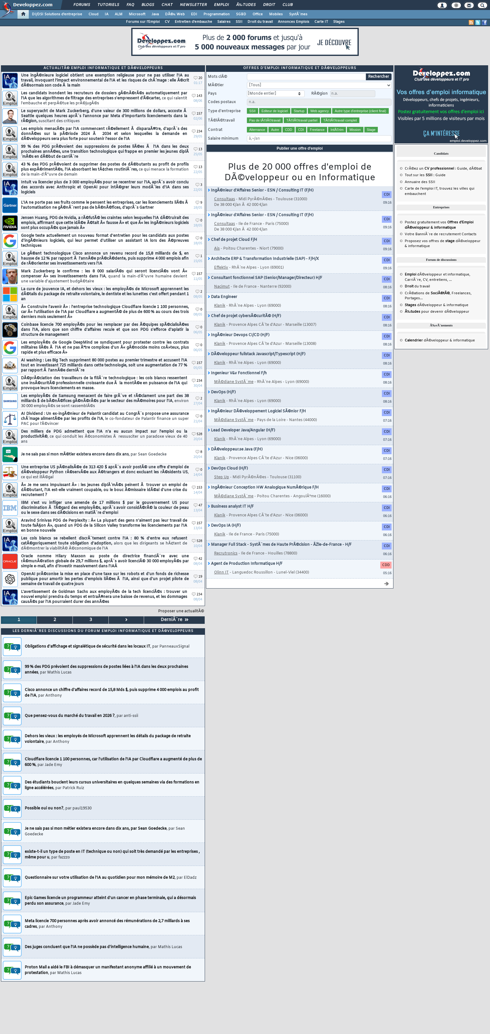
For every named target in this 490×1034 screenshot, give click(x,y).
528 (197, 434)
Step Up (221, 477)
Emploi (221, 4)
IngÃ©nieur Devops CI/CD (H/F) (238, 335)
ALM (118, 14)
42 (198, 559)
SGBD (241, 14)
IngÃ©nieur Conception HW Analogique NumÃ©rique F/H (263, 487)
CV (167, 22)
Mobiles (276, 14)
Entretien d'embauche (193, 22)
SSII (239, 22)
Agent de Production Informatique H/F (245, 563)
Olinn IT (221, 572)
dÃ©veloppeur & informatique (436, 305)
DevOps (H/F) (222, 392)
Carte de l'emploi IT (421, 188)
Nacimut (222, 286)
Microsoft (137, 14)
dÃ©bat (475, 169)
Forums (82, 4)
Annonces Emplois (293, 22)
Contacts (469, 234)
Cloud (93, 14)
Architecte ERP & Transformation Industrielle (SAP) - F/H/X (263, 258)
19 (198, 577)
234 (197, 132)
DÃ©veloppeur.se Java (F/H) (235, 449)
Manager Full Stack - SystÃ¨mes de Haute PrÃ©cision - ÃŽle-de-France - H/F (280, 544)
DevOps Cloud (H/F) (228, 468)
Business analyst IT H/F (231, 506)
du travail (417, 286)
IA (106, 14)
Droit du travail (260, 22)
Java (155, 14)
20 (198, 78)
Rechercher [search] (378, 76)
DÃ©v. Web (175, 14)
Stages (339, 22)
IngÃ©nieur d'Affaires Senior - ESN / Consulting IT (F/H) (260, 190)
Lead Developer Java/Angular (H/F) (241, 430)
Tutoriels (108, 4)
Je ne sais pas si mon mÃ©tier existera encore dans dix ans (94, 454)
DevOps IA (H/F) (224, 525)
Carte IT (321, 22)
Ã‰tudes (246, 4)
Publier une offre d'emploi (300, 148)
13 (198, 149)
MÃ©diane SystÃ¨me (233, 382)
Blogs (148, 4)
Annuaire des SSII (420, 182)
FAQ (130, 4)
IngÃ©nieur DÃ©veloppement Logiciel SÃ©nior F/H (257, 411)
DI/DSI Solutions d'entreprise (57, 14)
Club (287, 4)
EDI (194, 14)
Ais (217, 248)
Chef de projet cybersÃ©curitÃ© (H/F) (244, 316)
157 (197, 114)
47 (198, 506)
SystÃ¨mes (298, 14)
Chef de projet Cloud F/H (232, 239)
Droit (269, 4)
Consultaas (224, 199)
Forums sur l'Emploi (143, 22)
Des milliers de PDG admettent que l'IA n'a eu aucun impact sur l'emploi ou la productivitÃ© (104, 436)
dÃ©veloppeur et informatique (437, 274)
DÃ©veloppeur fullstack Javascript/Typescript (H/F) (256, 354)
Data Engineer (222, 297)
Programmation (216, 14)
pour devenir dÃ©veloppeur (437, 312)
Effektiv (221, 267)
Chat (167, 4)
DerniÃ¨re (174, 620)
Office (257, 14)
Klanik (219, 305)
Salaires (224, 22)
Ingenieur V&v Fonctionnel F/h (237, 373)
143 (197, 96)
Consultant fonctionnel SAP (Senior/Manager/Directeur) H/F (265, 278)
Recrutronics (226, 553)
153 (197, 488)
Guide (462, 169)
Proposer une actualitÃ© (181, 611)
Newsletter (193, 4)
